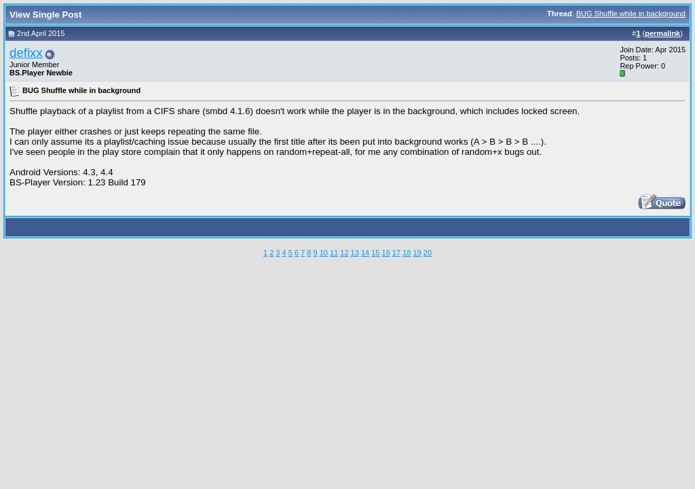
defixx (26, 53)
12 (344, 253)
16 (386, 253)
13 (355, 253)
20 (428, 253)
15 (375, 253)
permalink (662, 33)
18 (406, 253)
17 (396, 253)
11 (334, 253)
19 (417, 253)
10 (324, 253)
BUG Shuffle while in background (630, 14)
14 (365, 253)
